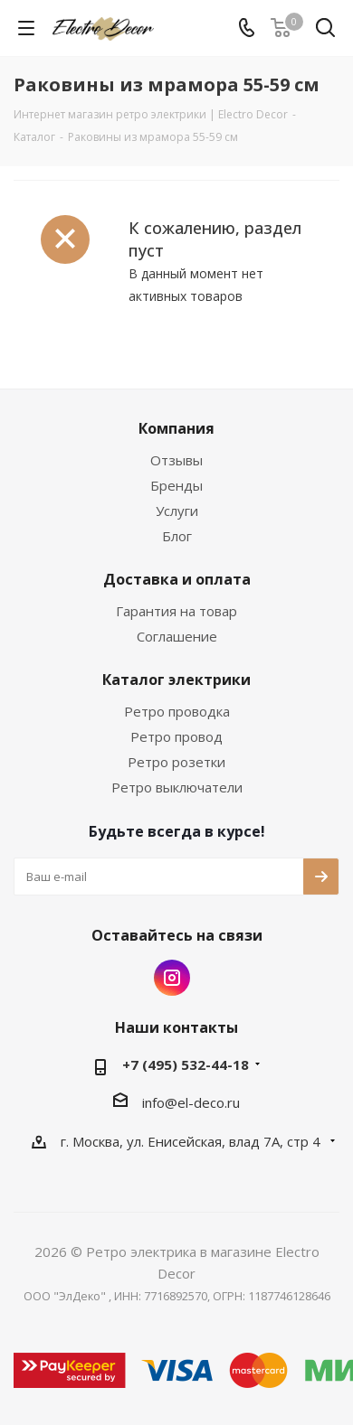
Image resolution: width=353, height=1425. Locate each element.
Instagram (172, 978)
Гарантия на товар (176, 611)
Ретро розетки (176, 762)
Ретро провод (176, 736)
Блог (177, 536)
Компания (176, 428)
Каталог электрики (176, 679)
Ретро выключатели (177, 787)
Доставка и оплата (177, 579)
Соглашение (177, 636)
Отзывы (176, 460)
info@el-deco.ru (191, 1102)
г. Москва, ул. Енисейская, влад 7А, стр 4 (192, 1141)
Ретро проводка (177, 711)
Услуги (177, 511)
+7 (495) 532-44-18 (185, 1064)
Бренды (176, 485)
